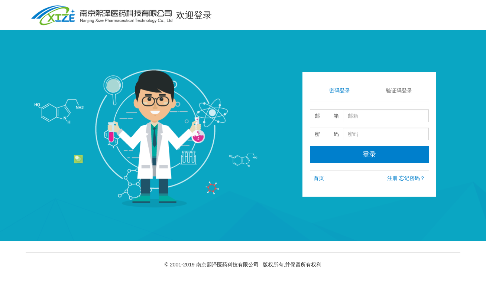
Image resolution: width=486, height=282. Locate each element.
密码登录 (339, 91)
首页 (319, 178)
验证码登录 (399, 91)
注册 (392, 178)
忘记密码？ (412, 178)
